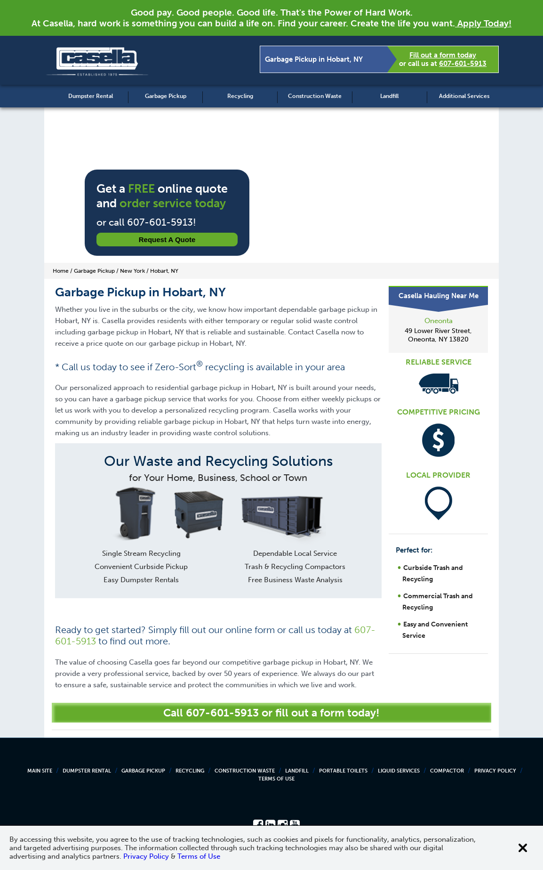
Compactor (447, 771)
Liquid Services (399, 771)
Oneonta (438, 321)
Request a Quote (167, 240)
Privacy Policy (495, 771)
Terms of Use (276, 779)
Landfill (389, 96)
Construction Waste (315, 96)
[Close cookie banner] (523, 848)
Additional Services (464, 96)
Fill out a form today (442, 55)
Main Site (39, 771)
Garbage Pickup (165, 96)
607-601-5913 (463, 63)
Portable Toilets (343, 771)
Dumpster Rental (90, 96)
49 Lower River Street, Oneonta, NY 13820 (438, 335)
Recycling (240, 96)
